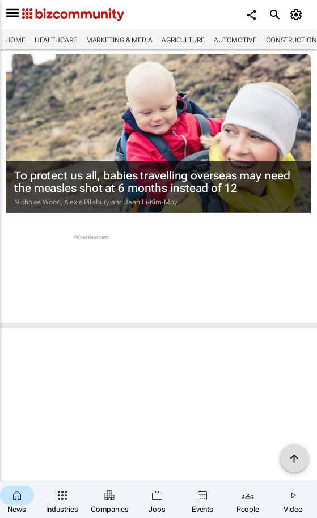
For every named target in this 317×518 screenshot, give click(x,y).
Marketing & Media (119, 40)
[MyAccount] (297, 14)
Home (15, 40)
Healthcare (56, 40)
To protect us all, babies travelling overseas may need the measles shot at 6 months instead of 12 (152, 182)
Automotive (235, 40)
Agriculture (183, 40)
